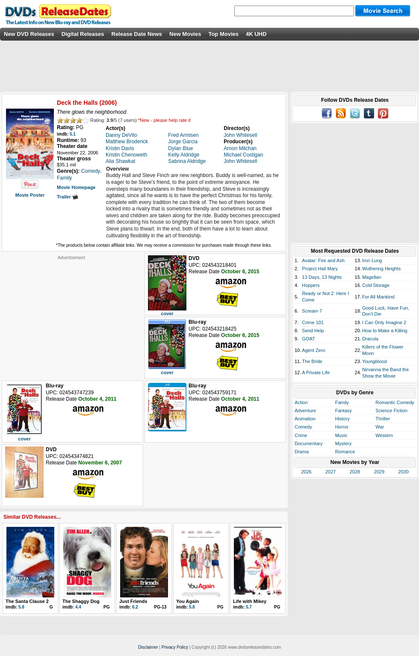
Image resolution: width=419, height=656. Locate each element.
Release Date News (137, 34)
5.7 (249, 607)
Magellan (371, 277)
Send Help (313, 330)
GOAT (308, 338)
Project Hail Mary (320, 268)
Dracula (370, 338)
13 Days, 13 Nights (322, 277)
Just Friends (133, 601)
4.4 (78, 607)
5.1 (73, 134)
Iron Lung (372, 260)
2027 (330, 471)
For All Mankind (378, 296)
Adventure (305, 410)
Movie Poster (29, 195)
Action (301, 402)
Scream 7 (312, 310)
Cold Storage (375, 285)
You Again (187, 601)
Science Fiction (391, 410)
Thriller (382, 418)
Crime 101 (313, 322)
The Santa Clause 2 (27, 601)
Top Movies (223, 34)
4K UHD (256, 34)
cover (167, 313)
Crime (301, 435)
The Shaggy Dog (81, 601)
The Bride (312, 361)
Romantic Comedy (394, 402)
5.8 (21, 607)
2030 (403, 471)
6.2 (135, 607)
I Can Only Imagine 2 (384, 322)
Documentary (308, 443)
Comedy (303, 426)
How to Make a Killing (384, 330)
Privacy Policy (175, 647)
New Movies (185, 34)
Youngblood (374, 361)
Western (384, 435)
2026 (306, 471)
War (379, 426)
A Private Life (316, 372)
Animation (305, 418)
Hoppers (311, 285)
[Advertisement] (71, 313)
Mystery (343, 443)
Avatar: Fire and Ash (323, 260)
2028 (355, 471)
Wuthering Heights (381, 268)
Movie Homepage (76, 187)
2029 (379, 471)
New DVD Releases (29, 34)
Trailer (67, 196)
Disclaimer (148, 647)
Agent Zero (313, 350)
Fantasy (343, 410)
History (342, 418)
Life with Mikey (249, 601)
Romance (345, 451)
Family (342, 402)
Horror (341, 426)
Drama (302, 451)
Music (341, 435)
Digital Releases (83, 34)
